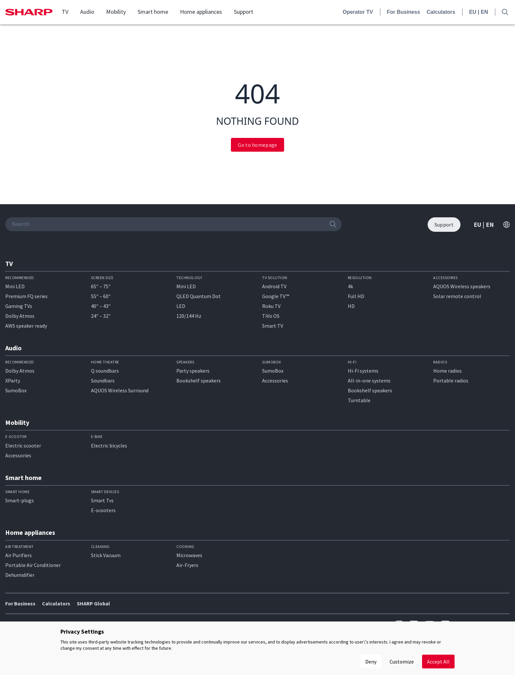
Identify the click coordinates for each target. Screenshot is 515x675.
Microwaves (189, 555)
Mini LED (15, 286)
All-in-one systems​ (369, 380)
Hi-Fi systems (363, 370)
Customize (402, 661)
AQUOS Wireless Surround (119, 390)
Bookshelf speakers (198, 380)
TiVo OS (271, 316)
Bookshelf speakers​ (370, 390)
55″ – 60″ (101, 296)
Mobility (116, 11)
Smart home (153, 11)
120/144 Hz (188, 316)
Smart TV (272, 325)
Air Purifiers (18, 555)
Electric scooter (23, 445)
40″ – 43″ (101, 306)
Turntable (359, 400)
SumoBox (16, 390)
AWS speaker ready (26, 325)
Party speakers (193, 370)
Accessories (275, 380)
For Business (403, 12)
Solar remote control (457, 296)
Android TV (274, 286)
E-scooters (103, 510)
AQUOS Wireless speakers (461, 286)
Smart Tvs (102, 500)
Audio (87, 11)
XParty (12, 380)
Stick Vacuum (106, 555)
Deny (370, 661)
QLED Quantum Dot (198, 296)
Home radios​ (447, 370)
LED (180, 306)
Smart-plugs (19, 500)
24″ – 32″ (101, 316)
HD (351, 306)
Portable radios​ (450, 380)
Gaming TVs (18, 306)
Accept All (438, 661)
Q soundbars (105, 370)
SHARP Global (93, 603)
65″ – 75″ (101, 286)
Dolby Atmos (19, 316)
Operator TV (358, 12)
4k (350, 286)
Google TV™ (275, 296)
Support (243, 11)
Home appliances (201, 11)
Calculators (441, 12)
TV (65, 11)
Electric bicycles (109, 445)
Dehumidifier (19, 575)
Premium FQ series (26, 296)
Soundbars (103, 380)
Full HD (356, 296)
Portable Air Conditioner (33, 565)
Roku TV (271, 306)
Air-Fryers (187, 565)
